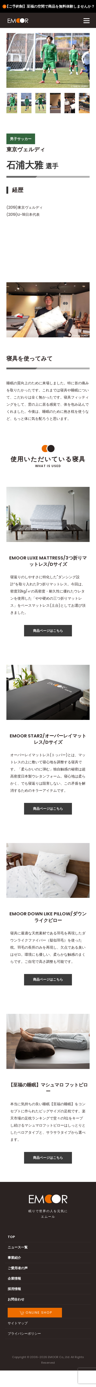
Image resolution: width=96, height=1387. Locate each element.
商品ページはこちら (48, 630)
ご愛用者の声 (18, 1268)
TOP (11, 1236)
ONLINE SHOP (36, 1312)
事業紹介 (14, 1257)
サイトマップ (18, 1323)
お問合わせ (16, 1299)
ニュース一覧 (18, 1247)
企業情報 (14, 1278)
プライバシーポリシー (24, 1333)
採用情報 (14, 1288)
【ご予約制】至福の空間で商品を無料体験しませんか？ (50, 6)
